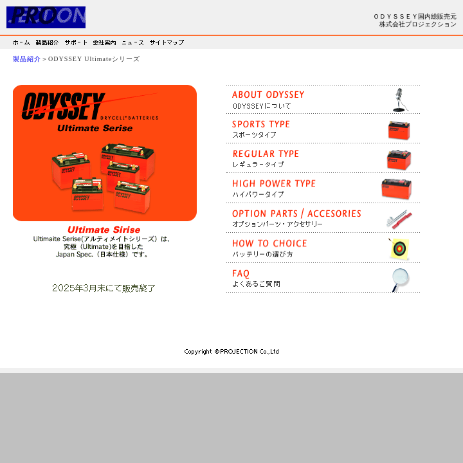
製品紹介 (27, 58)
